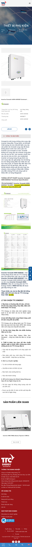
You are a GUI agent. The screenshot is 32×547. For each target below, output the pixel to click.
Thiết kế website (24, 536)
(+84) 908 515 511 (14, 476)
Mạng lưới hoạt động (7, 499)
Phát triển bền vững (7, 504)
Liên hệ (3, 507)
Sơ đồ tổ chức (5, 496)
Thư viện (17, 529)
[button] (2, 92)
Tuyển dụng (8, 529)
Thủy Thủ (16, 538)
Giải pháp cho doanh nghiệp (9, 514)
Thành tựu (4, 502)
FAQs (25, 529)
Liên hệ (9, 129)
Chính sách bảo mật (21, 531)
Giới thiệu (4, 494)
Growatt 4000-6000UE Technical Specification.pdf (15, 186)
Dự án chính (8, 531)
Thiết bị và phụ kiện (6, 516)
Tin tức (17, 534)
